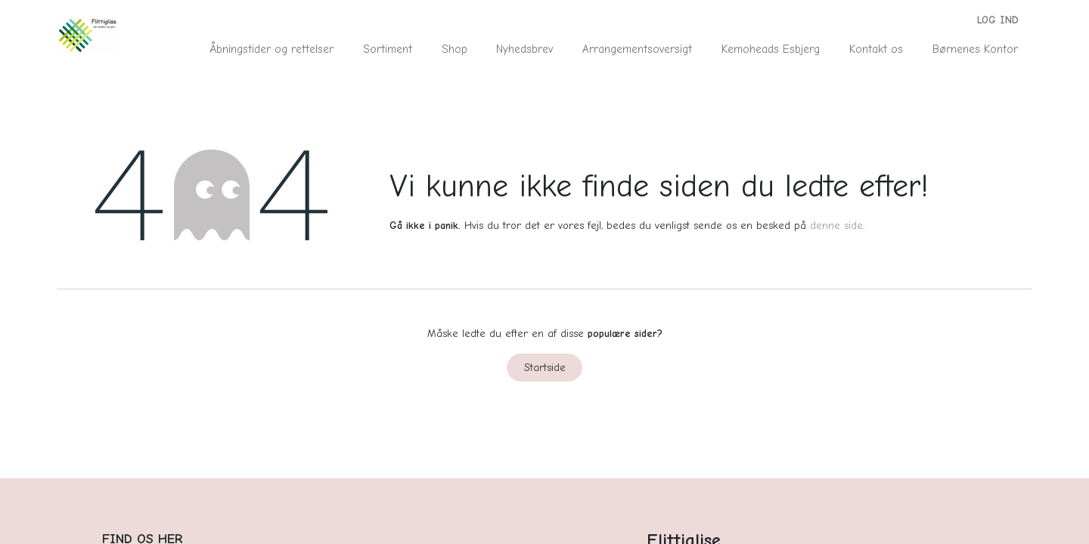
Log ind (998, 20)
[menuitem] (272, 49)
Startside (545, 367)
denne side (836, 225)
